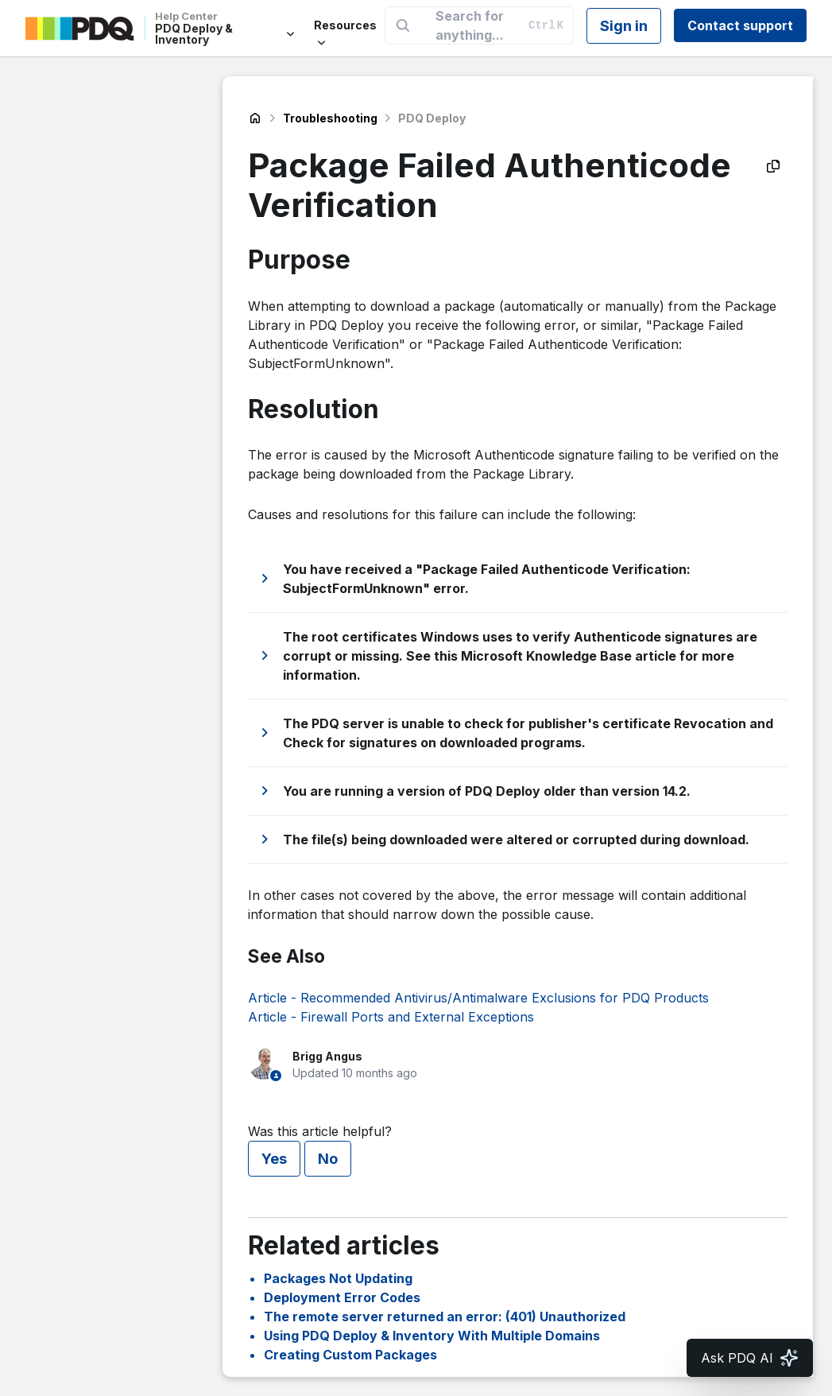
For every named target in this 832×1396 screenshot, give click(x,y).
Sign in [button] (624, 25)
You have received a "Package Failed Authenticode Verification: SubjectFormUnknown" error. (487, 578)
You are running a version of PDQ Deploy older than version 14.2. (487, 791)
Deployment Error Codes (342, 1297)
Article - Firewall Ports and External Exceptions (391, 1017)
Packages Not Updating (338, 1278)
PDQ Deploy (432, 118)
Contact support (740, 25)
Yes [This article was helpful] (274, 1158)
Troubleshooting (330, 118)
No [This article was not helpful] (328, 1158)
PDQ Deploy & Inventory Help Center (255, 118)
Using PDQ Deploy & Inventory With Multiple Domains (432, 1336)
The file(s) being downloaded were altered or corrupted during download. (516, 839)
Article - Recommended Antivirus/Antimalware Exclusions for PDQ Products (478, 998)
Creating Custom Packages (350, 1355)
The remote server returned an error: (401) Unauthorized (444, 1316)
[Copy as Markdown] (773, 166)
